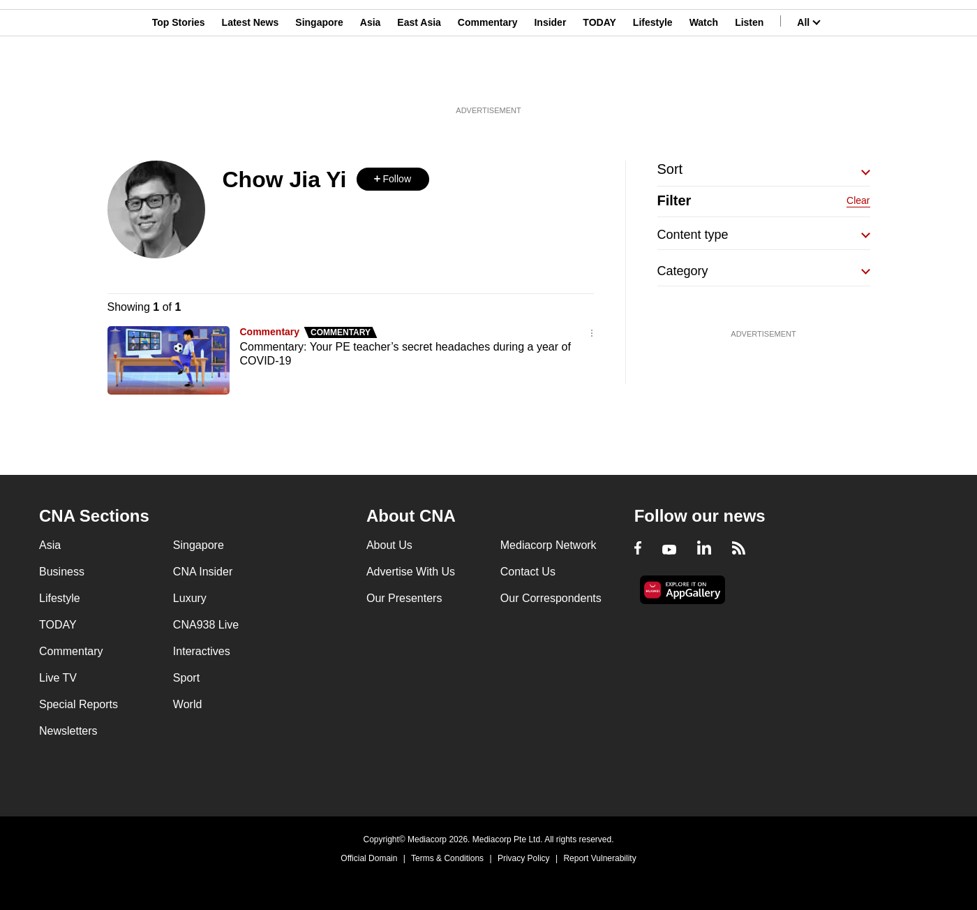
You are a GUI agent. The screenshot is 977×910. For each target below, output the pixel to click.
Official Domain (369, 858)
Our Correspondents (551, 598)
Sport (186, 678)
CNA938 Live (206, 625)
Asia (370, 79)
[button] (393, 179)
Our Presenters (404, 598)
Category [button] (682, 271)
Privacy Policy (524, 858)
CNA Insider (202, 572)
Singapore (319, 79)
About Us (389, 545)
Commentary (488, 79)
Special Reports (78, 704)
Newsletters (68, 731)
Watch (703, 79)
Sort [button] (670, 169)
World (187, 704)
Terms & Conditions (447, 858)
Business (61, 572)
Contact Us (527, 572)
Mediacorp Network (548, 545)
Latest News (250, 79)
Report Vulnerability (599, 858)
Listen (749, 79)
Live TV (58, 678)
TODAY (599, 79)
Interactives (201, 651)
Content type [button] (693, 235)
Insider (550, 79)
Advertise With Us (410, 572)
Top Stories (178, 79)
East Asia (419, 79)
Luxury (190, 598)
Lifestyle (653, 79)
